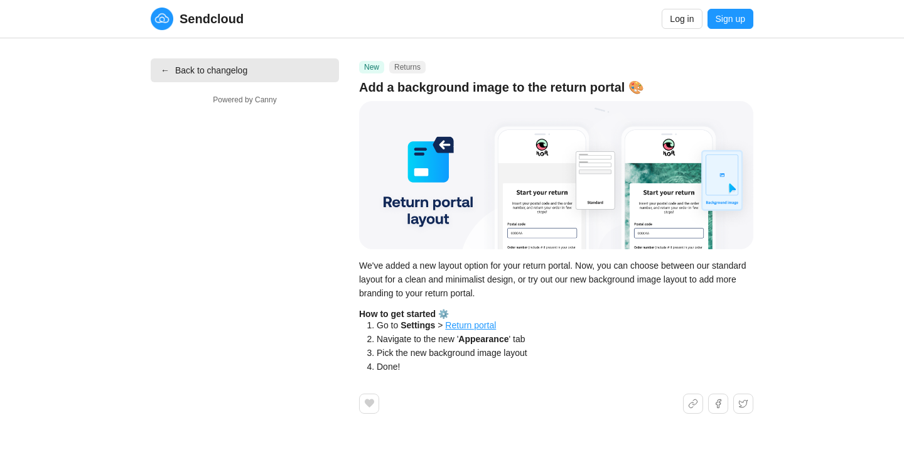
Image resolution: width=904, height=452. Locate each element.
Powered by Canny (244, 99)
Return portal (470, 325)
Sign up (730, 19)
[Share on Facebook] (718, 404)
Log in (682, 19)
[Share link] (693, 404)
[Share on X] (743, 404)
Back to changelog (204, 70)
